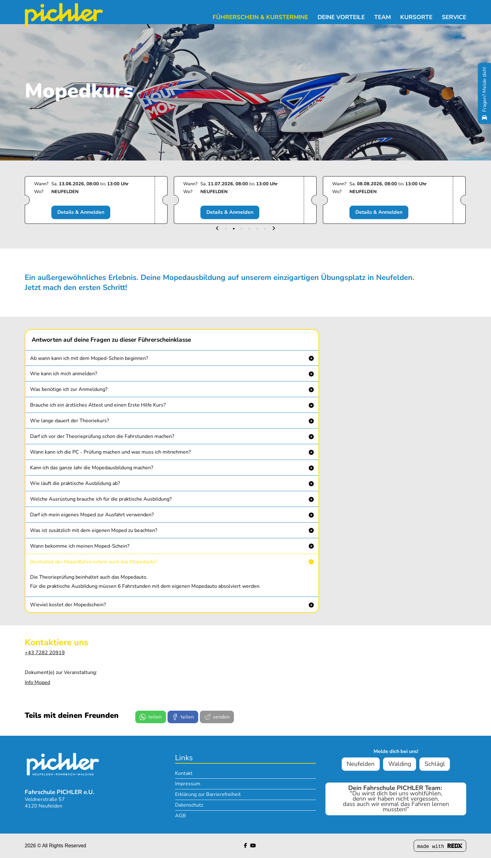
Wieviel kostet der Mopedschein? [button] (68, 604)
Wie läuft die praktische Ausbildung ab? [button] (75, 483)
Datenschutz (189, 805)
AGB (180, 815)
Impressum (187, 783)
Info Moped (37, 682)
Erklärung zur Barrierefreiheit (208, 794)
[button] (217, 229)
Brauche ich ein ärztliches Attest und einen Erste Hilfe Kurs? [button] (98, 405)
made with (440, 847)
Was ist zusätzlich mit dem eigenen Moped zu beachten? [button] (93, 530)
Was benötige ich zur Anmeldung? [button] (68, 389)
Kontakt (184, 773)
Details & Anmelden (82, 212)
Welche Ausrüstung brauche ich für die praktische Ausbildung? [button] (101, 499)
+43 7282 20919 (45, 652)
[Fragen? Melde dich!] (484, 93)
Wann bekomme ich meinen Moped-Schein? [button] (79, 546)
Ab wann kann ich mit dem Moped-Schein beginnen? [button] (89, 358)
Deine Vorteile (341, 17)
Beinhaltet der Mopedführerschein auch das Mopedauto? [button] (94, 561)
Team (382, 17)
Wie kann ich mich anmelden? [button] (63, 373)
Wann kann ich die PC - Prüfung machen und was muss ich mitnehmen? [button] (110, 452)
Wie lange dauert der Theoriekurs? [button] (69, 420)
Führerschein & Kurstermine (260, 17)
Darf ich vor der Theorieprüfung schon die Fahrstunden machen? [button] (102, 436)
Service (454, 17)
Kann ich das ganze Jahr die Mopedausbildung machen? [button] (91, 467)
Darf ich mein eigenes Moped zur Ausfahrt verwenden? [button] (92, 514)
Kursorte (416, 17)
